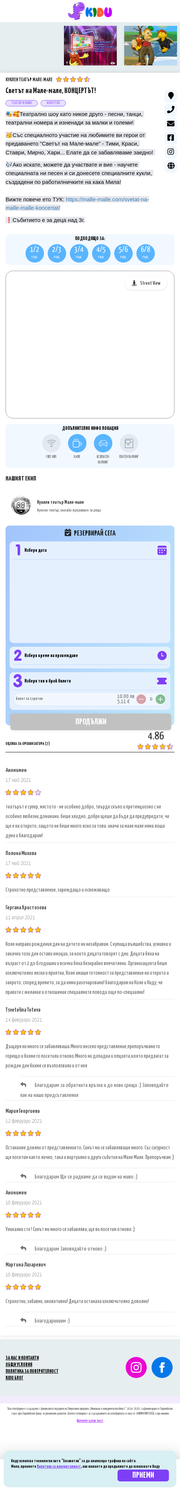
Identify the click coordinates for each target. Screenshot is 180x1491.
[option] (30, 45)
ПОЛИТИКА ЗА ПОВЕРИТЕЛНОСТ (32, 1363)
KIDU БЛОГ (14, 1370)
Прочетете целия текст (90, 1413)
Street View (150, 275)
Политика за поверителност (59, 1466)
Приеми (143, 1475)
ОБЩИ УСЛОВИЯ (19, 1356)
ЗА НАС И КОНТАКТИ (22, 1350)
